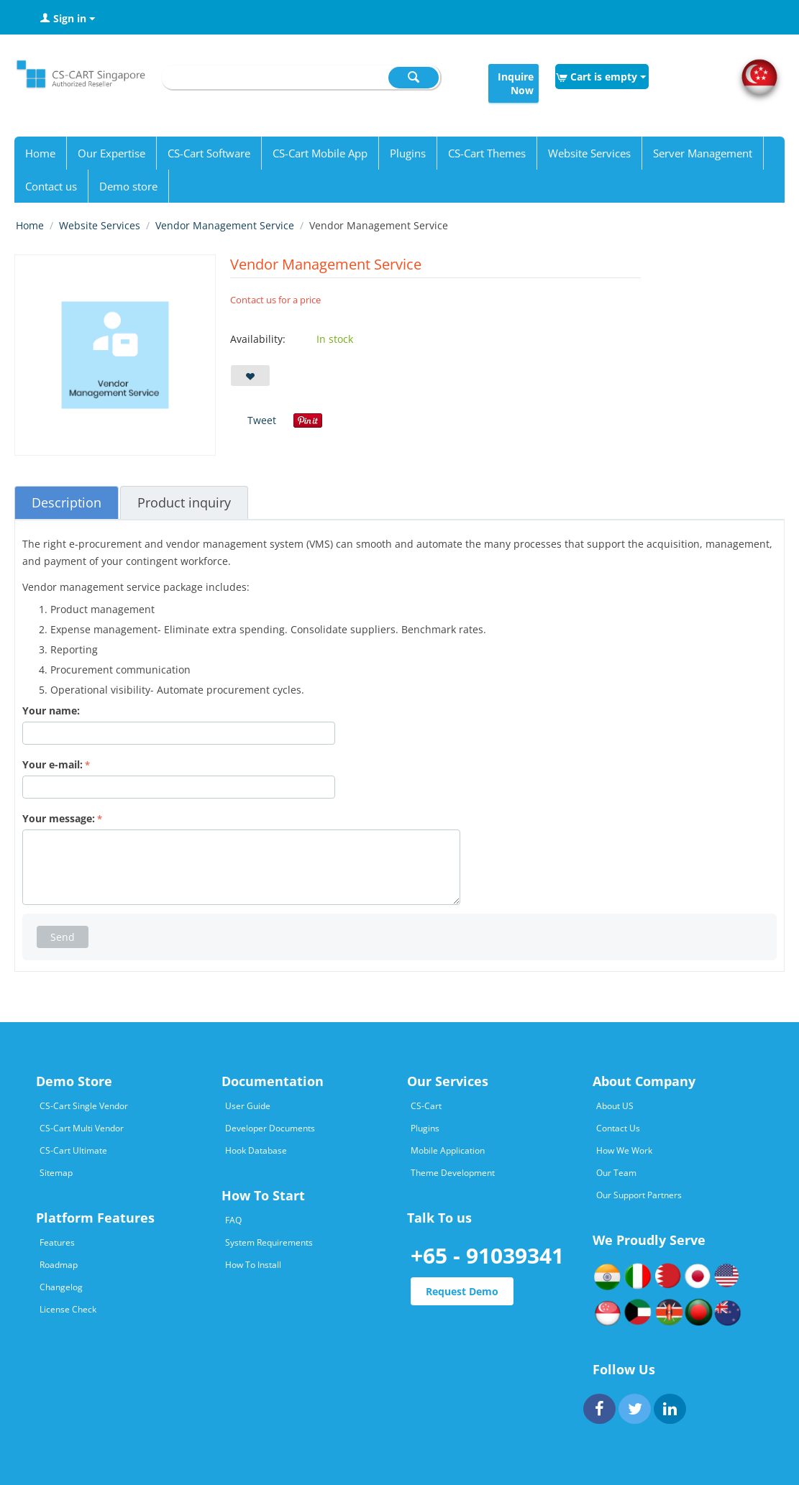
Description (66, 502)
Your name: (51, 710)
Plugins (408, 153)
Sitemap (56, 1173)
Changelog (61, 1287)
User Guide (247, 1106)
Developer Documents (270, 1128)
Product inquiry (184, 502)
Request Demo (462, 1291)
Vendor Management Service (224, 225)
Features (57, 1242)
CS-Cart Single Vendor (84, 1106)
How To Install (253, 1265)
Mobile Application (448, 1150)
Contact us (51, 186)
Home (40, 153)
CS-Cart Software (209, 153)
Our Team (616, 1173)
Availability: (258, 339)
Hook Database (256, 1150)
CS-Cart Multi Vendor (82, 1128)
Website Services (589, 153)
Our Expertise (111, 153)
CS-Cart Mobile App (320, 153)
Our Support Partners (639, 1195)
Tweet (261, 420)
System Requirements (269, 1242)
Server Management (702, 153)
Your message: (58, 818)
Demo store (128, 186)
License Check (68, 1309)
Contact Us (618, 1128)
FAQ (233, 1220)
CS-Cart (426, 1106)
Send (62, 937)
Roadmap (59, 1265)
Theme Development (453, 1173)
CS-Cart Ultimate (73, 1150)
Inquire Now (516, 83)
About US (615, 1106)
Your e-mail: (52, 764)
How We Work (624, 1150)
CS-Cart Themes (487, 153)
